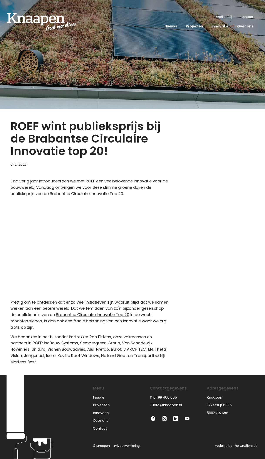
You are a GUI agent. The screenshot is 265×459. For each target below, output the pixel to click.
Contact (246, 17)
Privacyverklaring (127, 446)
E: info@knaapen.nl (166, 405)
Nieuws (170, 26)
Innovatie (220, 26)
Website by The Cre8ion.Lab (236, 446)
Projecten (194, 26)
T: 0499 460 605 (163, 397)
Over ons (245, 26)
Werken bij (224, 17)
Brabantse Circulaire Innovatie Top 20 (92, 314)
